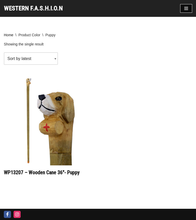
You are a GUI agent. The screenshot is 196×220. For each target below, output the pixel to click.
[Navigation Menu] (186, 8)
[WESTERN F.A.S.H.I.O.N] (33, 8)
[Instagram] (17, 214)
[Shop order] (31, 58)
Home (8, 35)
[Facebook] (7, 214)
